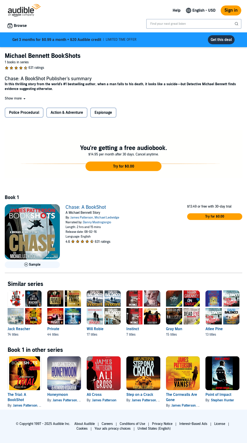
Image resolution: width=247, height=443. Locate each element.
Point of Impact (218, 394)
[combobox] (193, 24)
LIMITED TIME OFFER (74, 39)
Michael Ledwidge (107, 217)
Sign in (231, 10)
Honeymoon (57, 394)
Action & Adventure (67, 112)
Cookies (82, 429)
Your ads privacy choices (113, 429)
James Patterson (81, 217)
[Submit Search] (237, 24)
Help (176, 10)
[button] (15, 98)
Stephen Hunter (222, 400)
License (219, 424)
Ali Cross (94, 394)
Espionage (103, 112)
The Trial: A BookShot (17, 397)
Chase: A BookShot (86, 207)
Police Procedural (24, 112)
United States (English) (154, 429)
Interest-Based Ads (193, 424)
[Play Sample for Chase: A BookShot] (32, 264)
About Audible (84, 424)
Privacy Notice (162, 424)
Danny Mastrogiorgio (97, 222)
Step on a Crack (139, 394)
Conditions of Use (132, 424)
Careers (107, 424)
